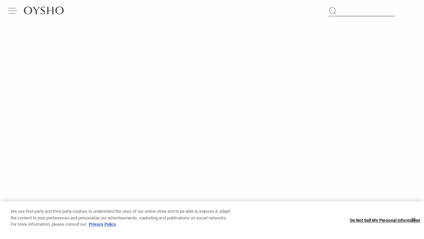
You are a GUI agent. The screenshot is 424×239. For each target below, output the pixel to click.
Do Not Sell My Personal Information (385, 220)
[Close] (413, 220)
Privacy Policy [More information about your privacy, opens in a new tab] (102, 225)
